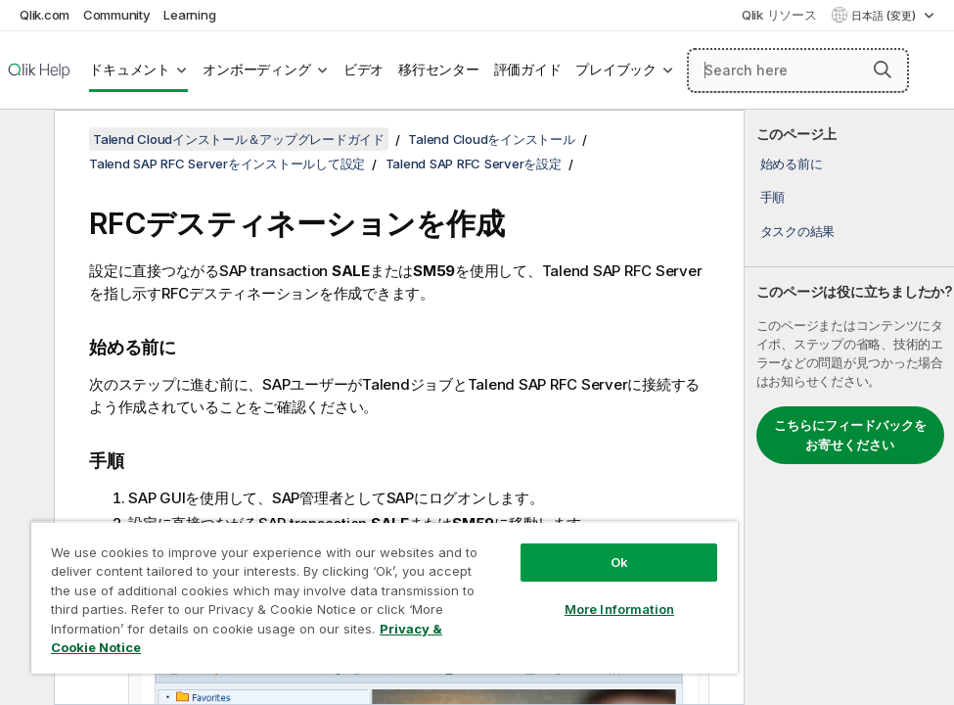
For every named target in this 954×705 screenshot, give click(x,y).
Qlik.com (44, 15)
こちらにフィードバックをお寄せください (850, 434)
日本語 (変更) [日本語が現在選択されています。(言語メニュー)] (885, 16)
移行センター (438, 69)
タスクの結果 (798, 231)
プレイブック (616, 69)
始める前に (791, 163)
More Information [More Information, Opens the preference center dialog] (619, 609)
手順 (773, 197)
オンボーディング (256, 69)
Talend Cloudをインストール (491, 139)
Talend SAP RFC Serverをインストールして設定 (227, 163)
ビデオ (363, 69)
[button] (882, 69)
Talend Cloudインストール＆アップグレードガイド (239, 139)
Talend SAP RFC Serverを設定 (474, 163)
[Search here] (798, 70)
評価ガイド (528, 69)
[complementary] (849, 407)
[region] (384, 597)
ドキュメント (129, 69)
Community (117, 15)
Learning (189, 15)
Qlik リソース (779, 15)
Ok (619, 562)
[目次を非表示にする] (24, 140)
